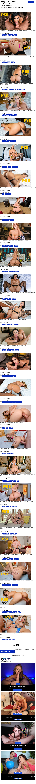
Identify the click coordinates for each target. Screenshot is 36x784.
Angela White (6, 348)
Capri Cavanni (6, 451)
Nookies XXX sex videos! (6, 661)
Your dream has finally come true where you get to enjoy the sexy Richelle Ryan (16, 396)
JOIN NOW (31, 2)
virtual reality (11, 89)
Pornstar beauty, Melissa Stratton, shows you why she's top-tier (13, 371)
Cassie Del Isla (6, 478)
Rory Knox (5, 425)
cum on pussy (5, 271)
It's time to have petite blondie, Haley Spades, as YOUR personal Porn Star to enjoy (17, 110)
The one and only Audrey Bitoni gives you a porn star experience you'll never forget (17, 30)
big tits (10, 271)
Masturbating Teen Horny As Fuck (18, 745)
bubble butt (5, 35)
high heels (5, 639)
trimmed (12, 62)
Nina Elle (5, 165)
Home (1, 7)
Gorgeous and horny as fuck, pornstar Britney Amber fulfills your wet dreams (16, 136)
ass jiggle (14, 298)
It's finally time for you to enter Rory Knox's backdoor (11, 422)
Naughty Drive (17, 649)
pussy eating (16, 324)
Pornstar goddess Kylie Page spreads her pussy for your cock (13, 266)
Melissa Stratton (6, 374)
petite (13, 453)
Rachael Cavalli (6, 583)
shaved (13, 639)
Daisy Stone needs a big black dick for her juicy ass (11, 214)
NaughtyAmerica (9, 5)
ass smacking (14, 585)
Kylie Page (5, 269)
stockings (15, 612)
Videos (5, 7)
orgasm (4, 62)
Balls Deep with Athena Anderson (18, 686)
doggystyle (11, 245)
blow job (9, 141)
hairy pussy (16, 559)
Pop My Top (18, 775)
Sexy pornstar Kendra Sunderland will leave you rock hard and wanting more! (16, 554)
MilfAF (17, 684)
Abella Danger (6, 192)
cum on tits (9, 585)
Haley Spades (6, 113)
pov (3, 194)
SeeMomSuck (18, 772)
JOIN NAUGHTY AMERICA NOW (7, 651)
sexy (14, 401)
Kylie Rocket (5, 322)
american (11, 219)
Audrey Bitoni (6, 33)
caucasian (9, 376)
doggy (10, 194)
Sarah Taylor (5, 531)
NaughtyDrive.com (8, 2)
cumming (13, 141)
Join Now (20, 7)
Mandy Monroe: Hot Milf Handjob (18, 716)
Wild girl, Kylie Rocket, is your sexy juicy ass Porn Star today (13, 319)
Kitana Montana (6, 637)
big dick (15, 115)
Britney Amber (6, 139)
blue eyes (4, 376)
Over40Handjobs (18, 713)
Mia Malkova (5, 87)
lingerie (15, 35)
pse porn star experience (20, 89)
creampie (4, 141)
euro (18, 480)
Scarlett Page (6, 60)
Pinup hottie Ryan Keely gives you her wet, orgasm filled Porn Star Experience (16, 501)
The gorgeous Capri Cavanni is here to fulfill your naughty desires (14, 448)
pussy (6, 194)
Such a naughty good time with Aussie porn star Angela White (13, 345)
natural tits (17, 350)
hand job (8, 62)
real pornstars (15, 271)
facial (4, 115)
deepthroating (5, 89)
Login (32, 649)
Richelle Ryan (6, 400)
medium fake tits (6, 533)
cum (7, 427)
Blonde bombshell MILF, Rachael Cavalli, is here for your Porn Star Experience (16, 580)
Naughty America (9, 115)
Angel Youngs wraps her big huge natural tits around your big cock (14, 240)
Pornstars (11, 7)
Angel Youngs (6, 243)
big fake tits (10, 35)
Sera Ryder (5, 610)
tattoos (14, 480)
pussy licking (5, 245)
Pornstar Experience (6, 31)
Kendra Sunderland (7, 557)
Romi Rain (5, 296)
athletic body (5, 559)
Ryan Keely (5, 504)
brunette (4, 453)
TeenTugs (18, 743)
